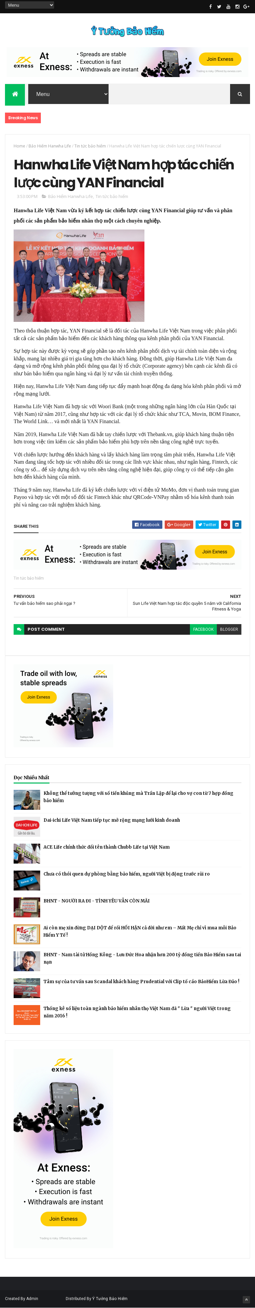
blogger (229, 629)
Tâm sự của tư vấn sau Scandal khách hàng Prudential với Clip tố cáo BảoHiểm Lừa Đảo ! (141, 981)
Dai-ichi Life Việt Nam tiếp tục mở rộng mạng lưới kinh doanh (111, 820)
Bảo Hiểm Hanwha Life (50, 146)
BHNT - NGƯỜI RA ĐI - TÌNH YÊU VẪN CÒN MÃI (96, 901)
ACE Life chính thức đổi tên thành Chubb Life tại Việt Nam (106, 847)
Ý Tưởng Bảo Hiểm (110, 1298)
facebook (203, 629)
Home (19, 146)
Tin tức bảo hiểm (90, 146)
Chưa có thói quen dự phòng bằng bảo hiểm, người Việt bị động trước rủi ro (126, 874)
